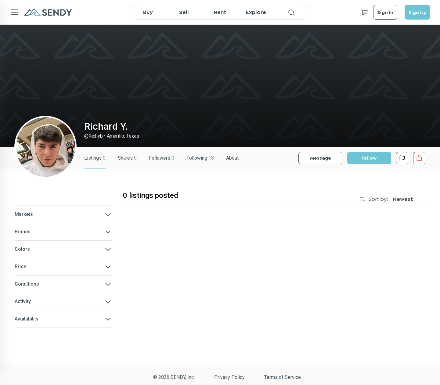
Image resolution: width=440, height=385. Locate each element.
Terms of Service (282, 377)
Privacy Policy (229, 377)
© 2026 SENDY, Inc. (174, 377)
